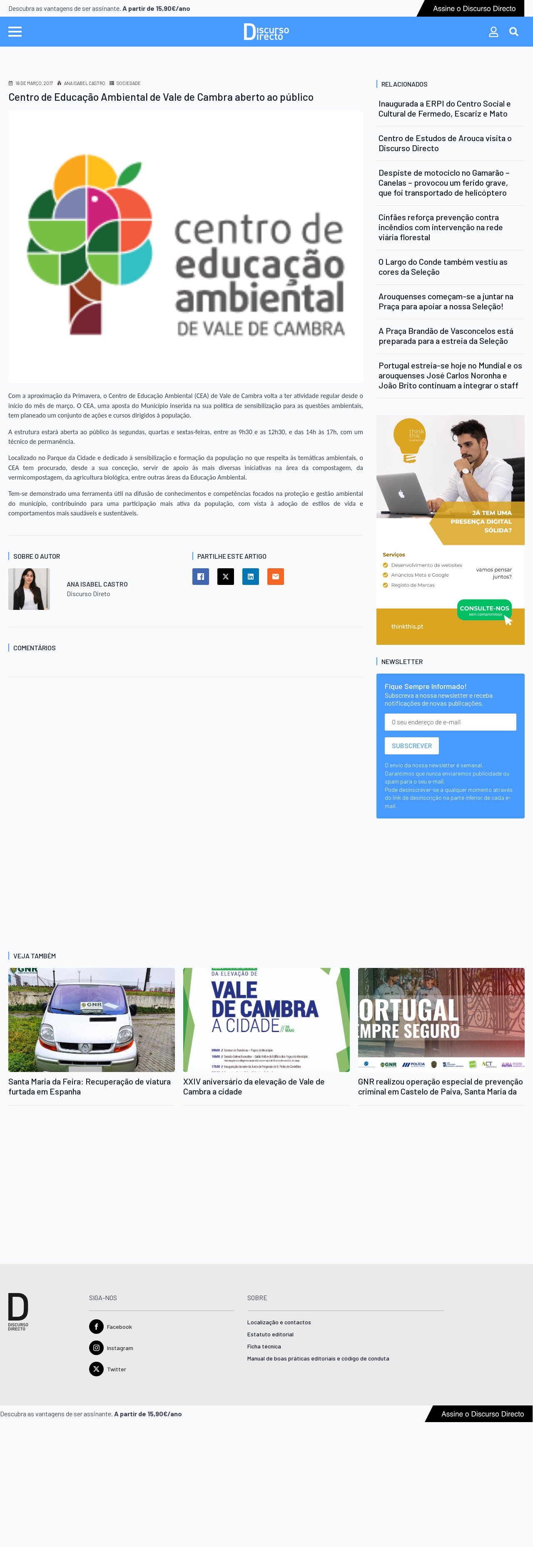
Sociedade (129, 83)
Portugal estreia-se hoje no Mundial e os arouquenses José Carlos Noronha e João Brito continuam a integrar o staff (450, 375)
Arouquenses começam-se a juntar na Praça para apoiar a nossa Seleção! (446, 301)
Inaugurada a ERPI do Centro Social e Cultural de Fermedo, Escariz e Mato (445, 108)
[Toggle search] (514, 31)
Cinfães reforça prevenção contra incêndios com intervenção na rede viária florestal (441, 227)
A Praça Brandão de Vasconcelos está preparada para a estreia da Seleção (446, 336)
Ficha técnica (264, 1346)
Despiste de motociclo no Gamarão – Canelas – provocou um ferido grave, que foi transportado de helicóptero (444, 182)
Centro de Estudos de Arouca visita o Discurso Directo (445, 143)
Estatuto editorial (270, 1334)
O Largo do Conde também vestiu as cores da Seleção (443, 266)
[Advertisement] (185, 760)
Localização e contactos (279, 1322)
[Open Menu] (15, 31)
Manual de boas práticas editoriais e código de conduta (318, 1358)
